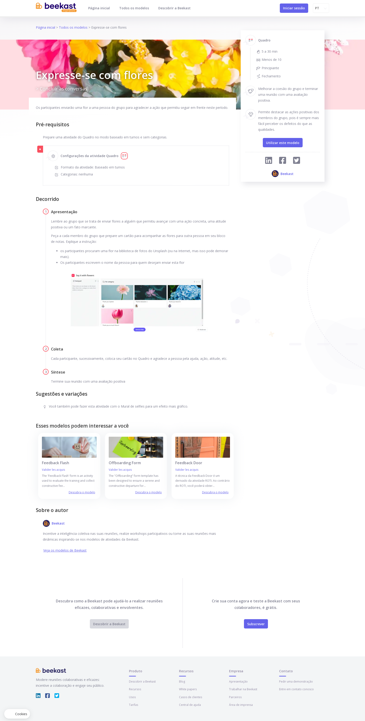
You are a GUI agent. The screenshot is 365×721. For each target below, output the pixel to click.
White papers (188, 689)
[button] (17, 714)
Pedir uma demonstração (296, 681)
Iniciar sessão (294, 8)
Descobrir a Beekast (174, 8)
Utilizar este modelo (282, 143)
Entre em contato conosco (296, 689)
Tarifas (133, 705)
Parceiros (235, 697)
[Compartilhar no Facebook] (282, 161)
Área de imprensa (241, 705)
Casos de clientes (190, 697)
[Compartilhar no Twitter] (296, 161)
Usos (132, 697)
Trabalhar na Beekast (243, 689)
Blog (182, 681)
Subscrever (256, 624)
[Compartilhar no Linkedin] (268, 161)
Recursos (135, 689)
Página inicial (99, 8)
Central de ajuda (190, 705)
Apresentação (238, 681)
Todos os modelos (134, 8)
